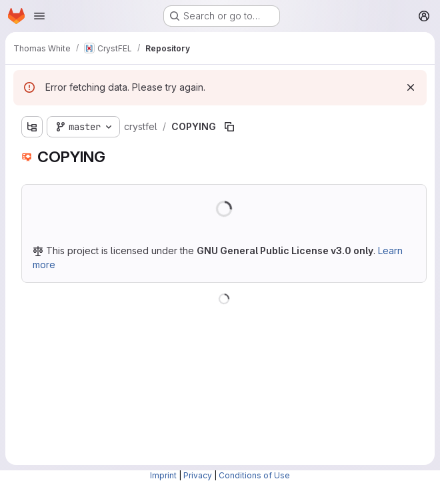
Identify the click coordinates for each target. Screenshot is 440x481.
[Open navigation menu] (39, 16)
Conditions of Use (254, 475)
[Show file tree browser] (32, 126)
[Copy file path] (229, 126)
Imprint (163, 475)
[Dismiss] (411, 87)
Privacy (197, 475)
